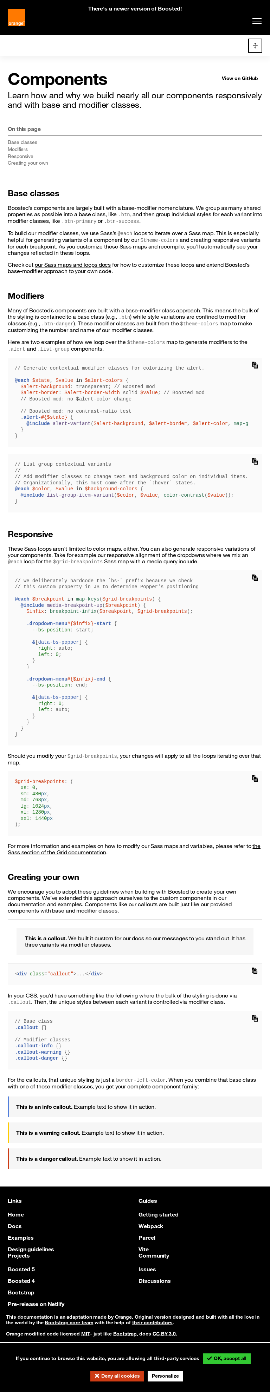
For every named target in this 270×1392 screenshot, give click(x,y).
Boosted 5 (21, 1269)
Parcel (147, 1237)
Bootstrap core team (69, 1322)
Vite (144, 1249)
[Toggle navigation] (255, 21)
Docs (15, 1225)
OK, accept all (230, 1358)
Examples (21, 1237)
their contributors (152, 1322)
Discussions (155, 1280)
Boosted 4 (21, 1280)
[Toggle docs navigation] (255, 46)
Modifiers (18, 149)
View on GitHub (240, 78)
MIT (85, 1333)
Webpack (151, 1225)
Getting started (159, 1214)
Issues (147, 1269)
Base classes (22, 142)
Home (16, 1214)
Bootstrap (21, 1292)
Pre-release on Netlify (36, 1303)
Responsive (20, 156)
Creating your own (28, 163)
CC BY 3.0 (164, 1333)
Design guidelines (31, 1249)
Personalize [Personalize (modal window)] (165, 1376)
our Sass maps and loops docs (73, 264)
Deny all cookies (120, 1376)
